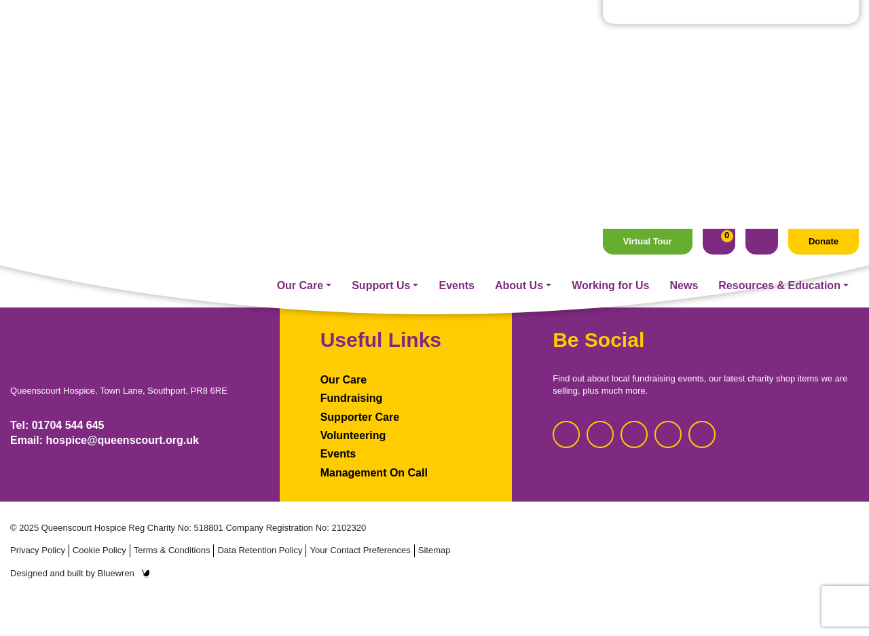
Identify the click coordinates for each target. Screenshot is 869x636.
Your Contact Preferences (360, 550)
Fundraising (351, 398)
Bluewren (124, 573)
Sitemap (434, 550)
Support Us (381, 56)
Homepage (434, 204)
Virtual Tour (647, 12)
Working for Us (610, 56)
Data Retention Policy (259, 550)
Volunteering (353, 435)
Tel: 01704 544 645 (57, 425)
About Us (519, 56)
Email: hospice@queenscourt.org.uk (104, 440)
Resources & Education (779, 56)
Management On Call (374, 473)
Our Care (300, 56)
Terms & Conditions (172, 550)
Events (456, 56)
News (684, 56)
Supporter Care (359, 417)
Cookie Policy (99, 550)
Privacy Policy (37, 550)
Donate (823, 12)
